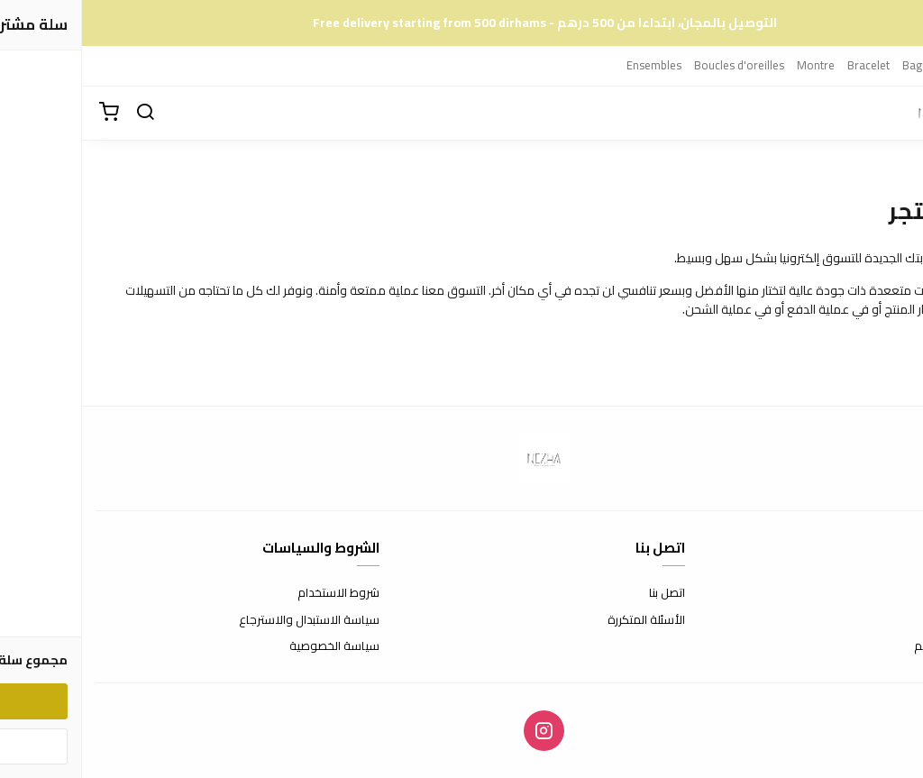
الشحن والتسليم (870, 646)
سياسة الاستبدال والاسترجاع (227, 620)
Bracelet (786, 65)
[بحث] (63, 112)
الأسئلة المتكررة (564, 620)
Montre (734, 65)
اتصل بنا (585, 593)
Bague (836, 65)
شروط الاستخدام (256, 593)
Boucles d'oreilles (657, 65)
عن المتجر (886, 593)
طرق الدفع (882, 620)
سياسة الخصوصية (252, 646)
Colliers (884, 65)
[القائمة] (895, 112)
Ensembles (571, 65)
